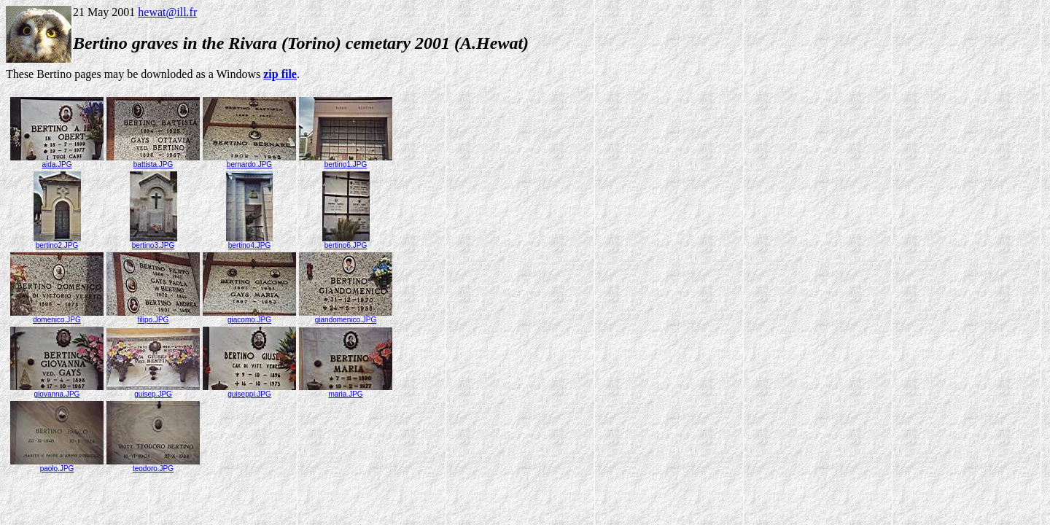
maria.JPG (345, 391)
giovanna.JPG (57, 391)
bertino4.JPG (249, 242)
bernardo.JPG (249, 161)
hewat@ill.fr (167, 12)
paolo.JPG (57, 465)
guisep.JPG (153, 391)
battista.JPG (153, 161)
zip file (280, 74)
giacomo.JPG (249, 316)
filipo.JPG (153, 316)
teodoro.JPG (153, 465)
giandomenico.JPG (345, 316)
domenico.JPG (57, 316)
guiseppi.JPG (249, 391)
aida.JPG (57, 161)
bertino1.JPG (345, 161)
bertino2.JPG (57, 242)
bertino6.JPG (346, 242)
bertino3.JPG (153, 242)
